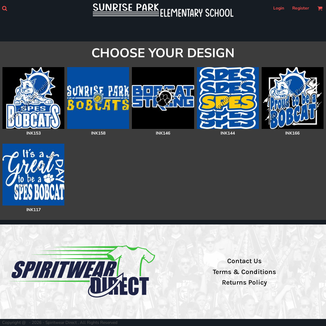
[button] (4, 8)
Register (300, 8)
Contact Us (244, 261)
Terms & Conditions (244, 272)
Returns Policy (244, 282)
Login (278, 8)
